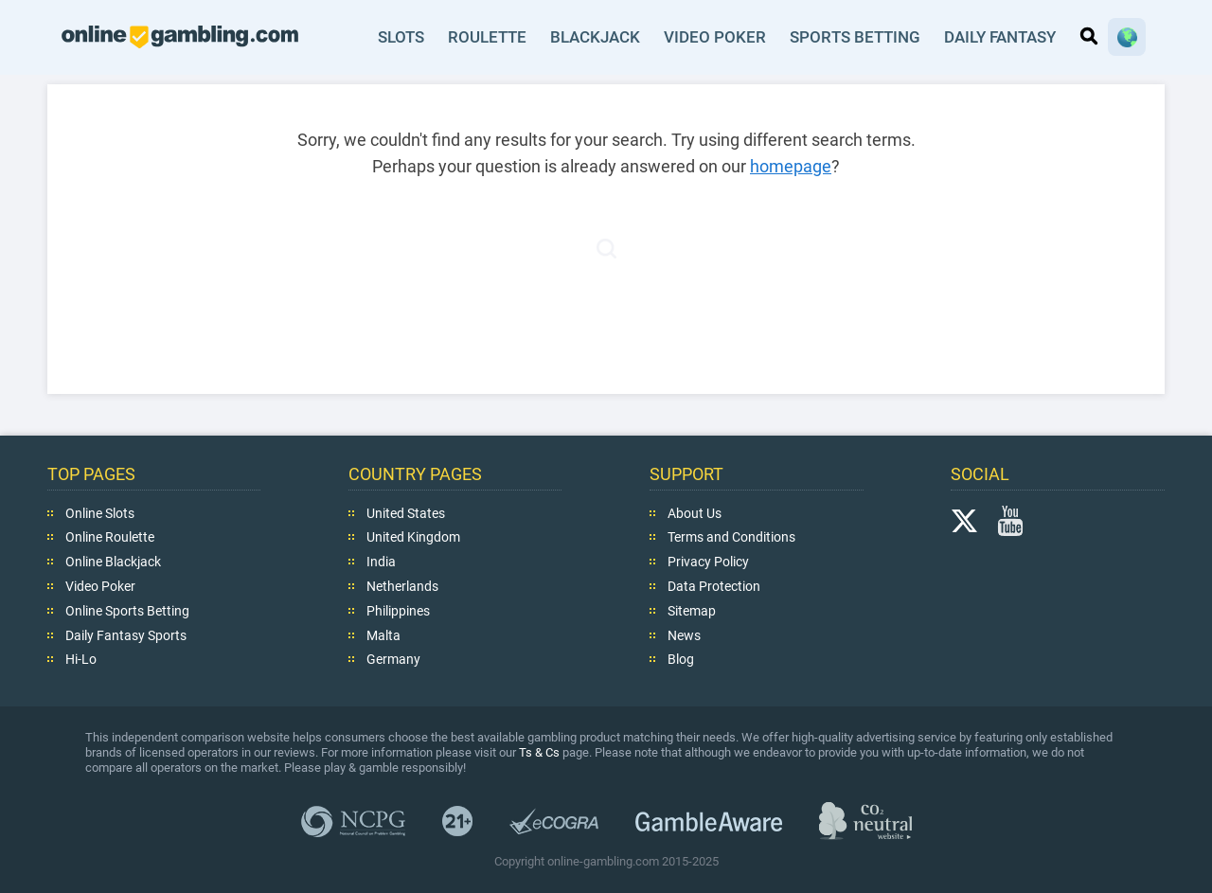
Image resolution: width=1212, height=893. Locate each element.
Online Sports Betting (127, 610)
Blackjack (594, 36)
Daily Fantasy (998, 36)
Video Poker (713, 36)
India (381, 561)
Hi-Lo (81, 659)
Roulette (486, 36)
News (684, 634)
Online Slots (99, 512)
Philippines (398, 610)
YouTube (1010, 520)
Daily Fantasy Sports (126, 634)
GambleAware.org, (708, 820)
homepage (790, 166)
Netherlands (402, 586)
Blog (681, 659)
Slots (399, 36)
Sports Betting (852, 36)
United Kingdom (413, 537)
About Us (695, 512)
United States (405, 512)
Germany (393, 659)
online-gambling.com (180, 37)
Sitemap (692, 610)
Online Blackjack (113, 561)
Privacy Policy (708, 561)
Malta (383, 634)
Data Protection (714, 586)
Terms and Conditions (731, 537)
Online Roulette (109, 537)
